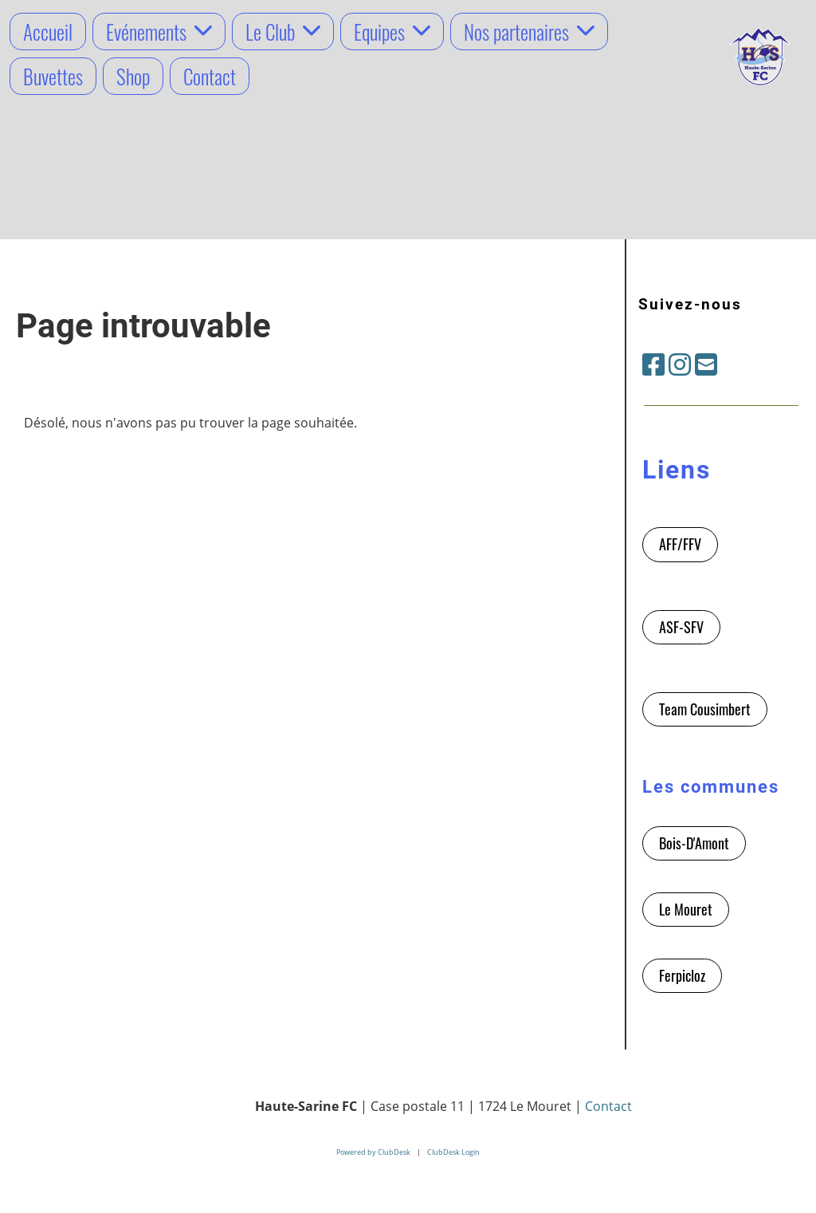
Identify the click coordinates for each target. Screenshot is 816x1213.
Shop (133, 76)
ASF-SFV (681, 626)
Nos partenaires (529, 31)
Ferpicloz (682, 975)
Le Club (282, 31)
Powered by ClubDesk (373, 1152)
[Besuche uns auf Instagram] (680, 364)
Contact (209, 76)
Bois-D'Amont (694, 843)
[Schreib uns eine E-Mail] (706, 364)
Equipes (392, 31)
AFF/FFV (680, 544)
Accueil (48, 31)
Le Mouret (685, 909)
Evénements (159, 31)
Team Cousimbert (705, 709)
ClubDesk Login (453, 1152)
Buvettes (53, 76)
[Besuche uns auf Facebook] (653, 364)
